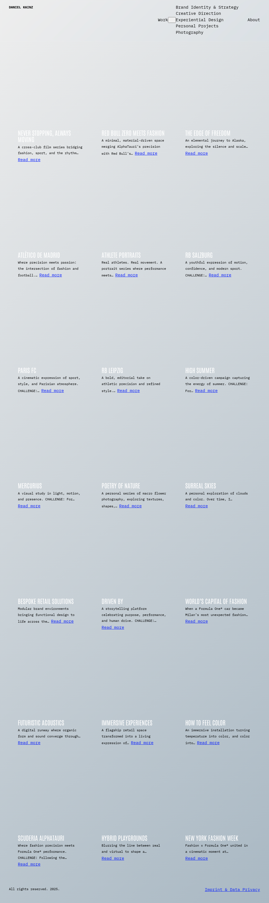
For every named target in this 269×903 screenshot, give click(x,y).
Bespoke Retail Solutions (46, 601)
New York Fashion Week (211, 838)
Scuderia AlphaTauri (41, 838)
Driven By (112, 601)
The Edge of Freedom (207, 133)
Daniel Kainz (21, 7)
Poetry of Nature (121, 485)
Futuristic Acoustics (41, 722)
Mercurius (30, 485)
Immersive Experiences (127, 722)
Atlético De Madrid (39, 255)
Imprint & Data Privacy (232, 889)
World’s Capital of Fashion (216, 601)
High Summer (200, 370)
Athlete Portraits (121, 255)
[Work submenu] (172, 20)
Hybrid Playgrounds (124, 838)
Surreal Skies (200, 485)
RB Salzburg (199, 255)
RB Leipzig (112, 370)
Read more (29, 159)
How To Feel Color (205, 722)
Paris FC (27, 370)
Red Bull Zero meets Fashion (133, 133)
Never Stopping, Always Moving (44, 136)
